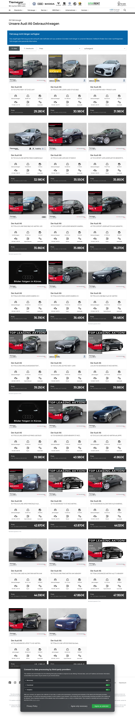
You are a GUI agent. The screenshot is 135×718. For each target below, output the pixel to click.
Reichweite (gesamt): (13, 254)
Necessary (30, 680)
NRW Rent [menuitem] (55, 10)
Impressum (122, 683)
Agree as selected (101, 706)
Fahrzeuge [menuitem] (31, 10)
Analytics (29, 689)
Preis (17, 111)
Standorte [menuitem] (18, 10)
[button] (59, 48)
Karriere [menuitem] (84, 10)
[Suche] (124, 10)
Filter (14, 48)
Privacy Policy (32, 706)
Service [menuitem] (43, 10)
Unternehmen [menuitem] (70, 10)
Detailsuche (29, 48)
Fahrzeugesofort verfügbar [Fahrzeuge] (115, 10)
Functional (30, 685)
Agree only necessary (79, 706)
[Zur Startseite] (9, 10)
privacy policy (36, 700)
